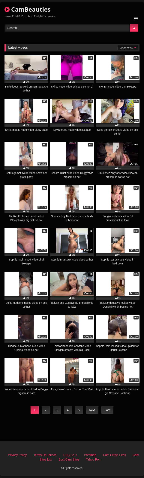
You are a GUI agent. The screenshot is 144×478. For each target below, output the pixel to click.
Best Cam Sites (68, 459)
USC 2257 (70, 455)
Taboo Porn (93, 459)
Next (92, 410)
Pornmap (90, 455)
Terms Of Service (45, 455)
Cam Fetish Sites (114, 455)
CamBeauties (27, 9)
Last (107, 410)
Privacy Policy (17, 455)
